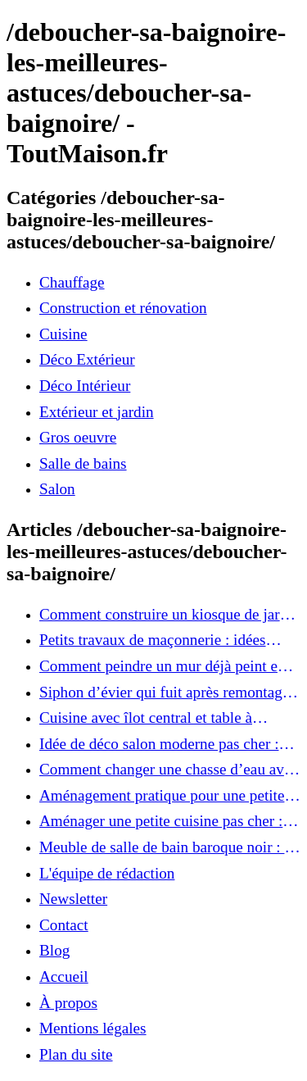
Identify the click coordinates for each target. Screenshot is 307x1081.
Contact (63, 924)
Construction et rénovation (123, 307)
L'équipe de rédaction (106, 873)
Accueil (63, 976)
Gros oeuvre (77, 437)
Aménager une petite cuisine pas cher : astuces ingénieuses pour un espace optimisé (160, 821)
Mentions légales (93, 1028)
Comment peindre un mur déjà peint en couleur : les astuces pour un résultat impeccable (162, 666)
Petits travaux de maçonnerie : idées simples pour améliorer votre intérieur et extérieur (166, 640)
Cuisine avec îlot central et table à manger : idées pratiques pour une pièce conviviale (164, 718)
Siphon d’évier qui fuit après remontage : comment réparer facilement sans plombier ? (168, 693)
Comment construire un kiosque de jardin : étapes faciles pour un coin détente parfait (169, 615)
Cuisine (63, 334)
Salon (57, 488)
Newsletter (73, 898)
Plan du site (76, 1054)
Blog (54, 950)
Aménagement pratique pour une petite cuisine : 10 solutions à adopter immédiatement (161, 796)
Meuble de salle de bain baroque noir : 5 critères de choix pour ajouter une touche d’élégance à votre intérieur (167, 847)
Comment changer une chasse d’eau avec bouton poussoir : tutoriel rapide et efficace (168, 770)
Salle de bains (83, 463)
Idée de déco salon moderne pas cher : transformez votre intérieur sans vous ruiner (158, 744)
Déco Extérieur (87, 359)
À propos (68, 1002)
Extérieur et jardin (96, 411)
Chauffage (72, 282)
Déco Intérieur (84, 385)
